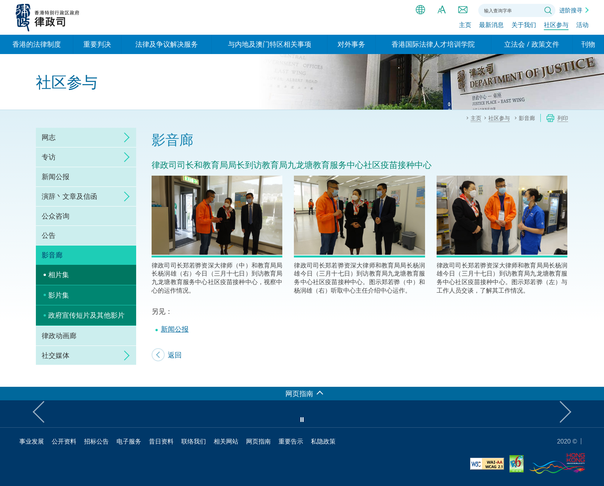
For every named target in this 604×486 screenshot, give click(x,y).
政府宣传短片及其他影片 (86, 315)
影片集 (58, 295)
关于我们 (523, 26)
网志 (49, 137)
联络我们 (463, 9)
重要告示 (290, 441)
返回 (175, 354)
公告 (49, 235)
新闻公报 (55, 176)
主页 (465, 26)
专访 (49, 156)
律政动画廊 (59, 335)
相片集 (58, 274)
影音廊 (52, 254)
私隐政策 (323, 441)
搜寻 (548, 10)
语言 (420, 9)
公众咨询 (55, 215)
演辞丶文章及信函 (69, 196)
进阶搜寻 (570, 10)
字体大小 (441, 9)
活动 (582, 26)
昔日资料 (161, 441)
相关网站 (226, 441)
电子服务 (128, 441)
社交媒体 (55, 355)
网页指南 (258, 441)
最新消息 (491, 26)
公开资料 (64, 441)
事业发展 (31, 441)
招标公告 (96, 441)
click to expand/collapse (124, 137)
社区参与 (556, 26)
